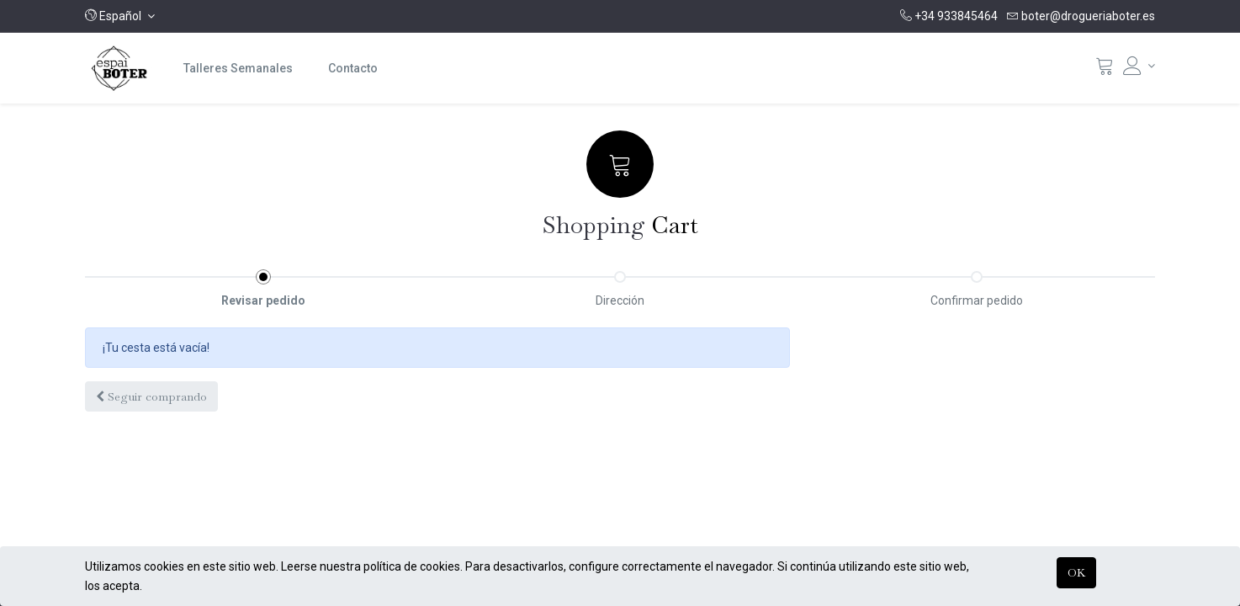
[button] (120, 16)
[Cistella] (1104, 70)
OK (1076, 572)
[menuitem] (238, 68)
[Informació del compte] (1139, 65)
